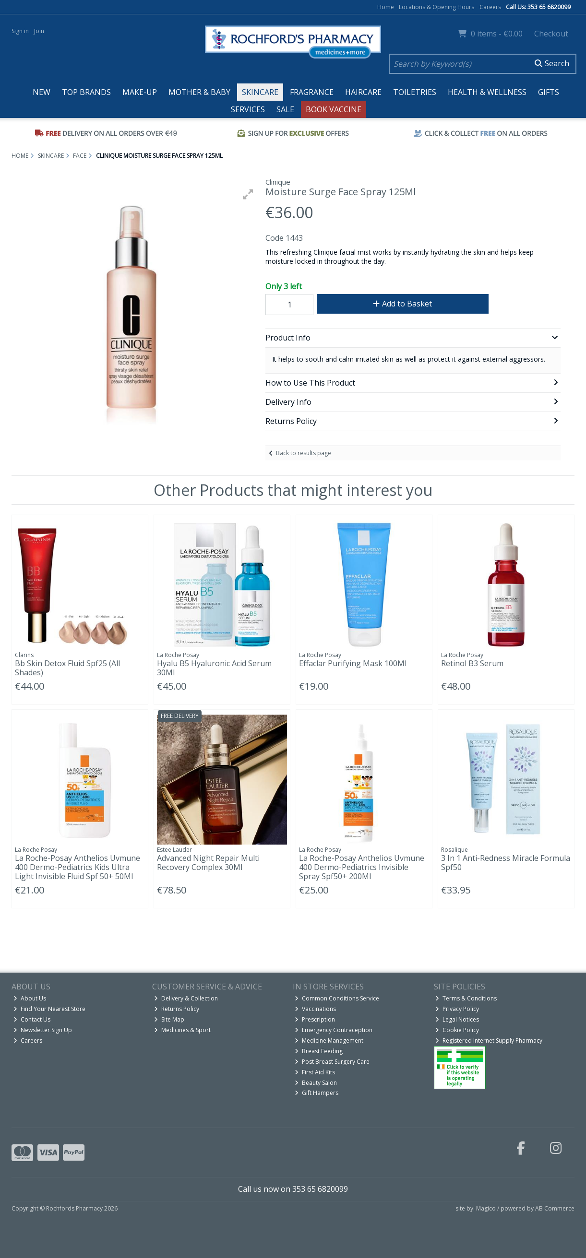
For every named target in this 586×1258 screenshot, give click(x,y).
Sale (285, 109)
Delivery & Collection (186, 998)
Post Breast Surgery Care (332, 1062)
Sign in (20, 31)
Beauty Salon (316, 1083)
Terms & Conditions (466, 998)
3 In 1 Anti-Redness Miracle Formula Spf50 (505, 862)
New (41, 92)
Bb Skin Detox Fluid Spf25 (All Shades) (67, 668)
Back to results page (303, 453)
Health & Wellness (487, 92)
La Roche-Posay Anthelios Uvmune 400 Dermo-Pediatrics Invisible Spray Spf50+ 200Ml (361, 867)
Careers (490, 7)
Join (39, 31)
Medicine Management (329, 1040)
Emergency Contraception (333, 1030)
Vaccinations (315, 1009)
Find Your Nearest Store (49, 1009)
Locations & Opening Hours (436, 7)
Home (385, 7)
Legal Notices (457, 1019)
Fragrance (312, 92)
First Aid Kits (315, 1072)
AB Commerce (554, 1208)
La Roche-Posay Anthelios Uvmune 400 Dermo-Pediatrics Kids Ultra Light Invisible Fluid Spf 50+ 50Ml (77, 867)
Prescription (315, 1019)
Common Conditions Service (337, 998)
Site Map (169, 1019)
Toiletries (414, 92)
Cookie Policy (457, 1030)
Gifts (548, 92)
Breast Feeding (319, 1051)
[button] (248, 194)
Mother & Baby (199, 92)
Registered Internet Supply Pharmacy (488, 1040)
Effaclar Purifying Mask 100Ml (353, 663)
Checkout (551, 33)
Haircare (363, 92)
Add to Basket (402, 303)
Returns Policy (176, 1009)
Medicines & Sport (182, 1030)
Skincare (260, 92)
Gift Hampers (316, 1093)
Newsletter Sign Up (42, 1030)
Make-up (139, 92)
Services (248, 109)
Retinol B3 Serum (472, 663)
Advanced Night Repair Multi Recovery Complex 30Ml (208, 862)
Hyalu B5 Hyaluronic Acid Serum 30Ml (214, 668)
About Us (29, 998)
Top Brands (86, 92)
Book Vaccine (333, 109)
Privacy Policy (457, 1009)
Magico (486, 1208)
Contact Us (31, 1019)
